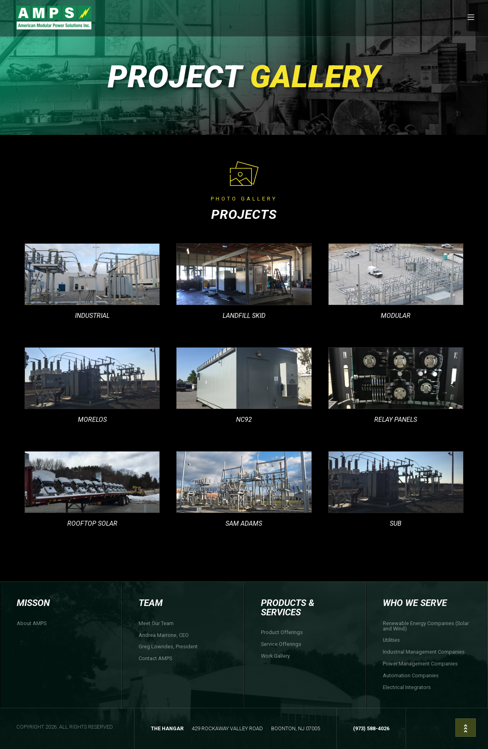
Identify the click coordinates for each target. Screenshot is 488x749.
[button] (470, 18)
